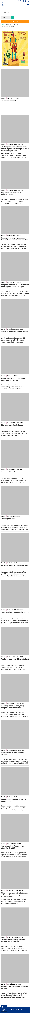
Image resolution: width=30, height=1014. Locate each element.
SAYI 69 (8, 24)
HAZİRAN (16, 24)
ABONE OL (15, 21)
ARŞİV (6, 12)
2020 (3, 24)
